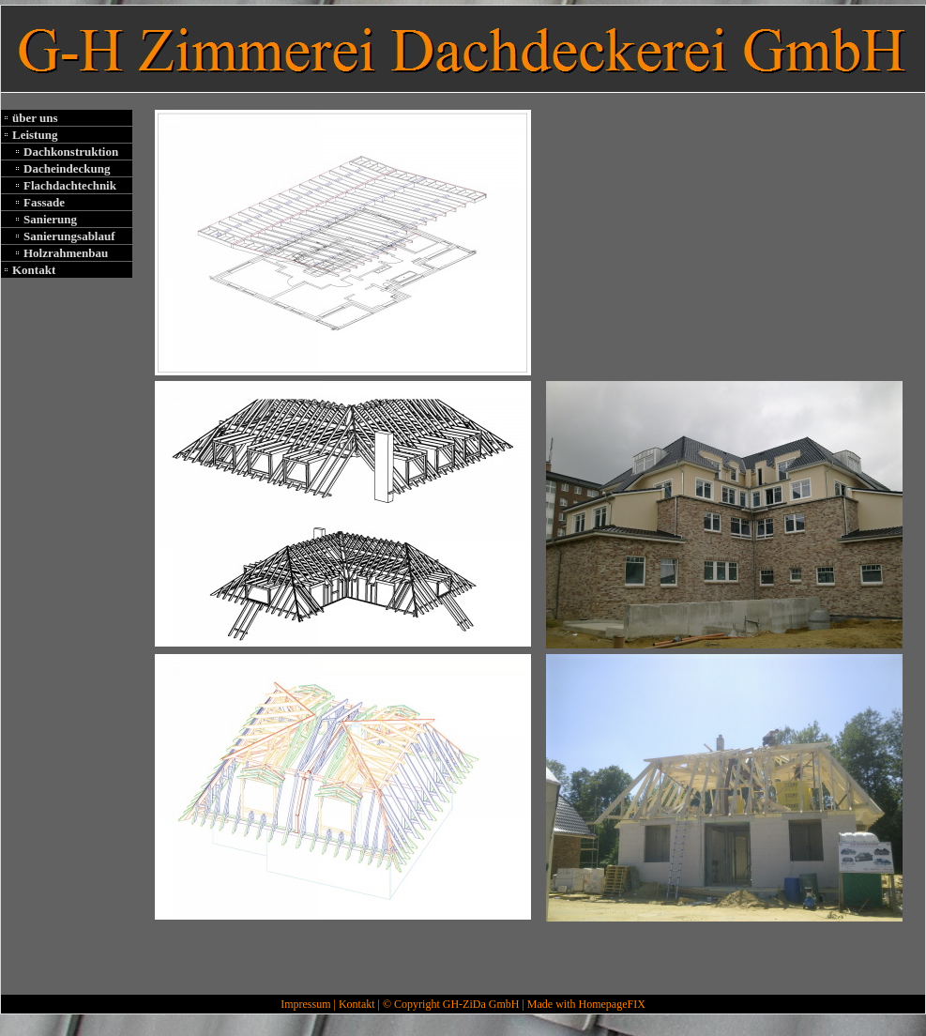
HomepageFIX (611, 1004)
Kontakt (33, 270)
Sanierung (50, 219)
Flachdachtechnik (69, 185)
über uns (35, 118)
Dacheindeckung (66, 168)
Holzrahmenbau (65, 253)
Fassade (44, 202)
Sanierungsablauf (69, 236)
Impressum (305, 1004)
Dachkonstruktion (70, 152)
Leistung (34, 135)
